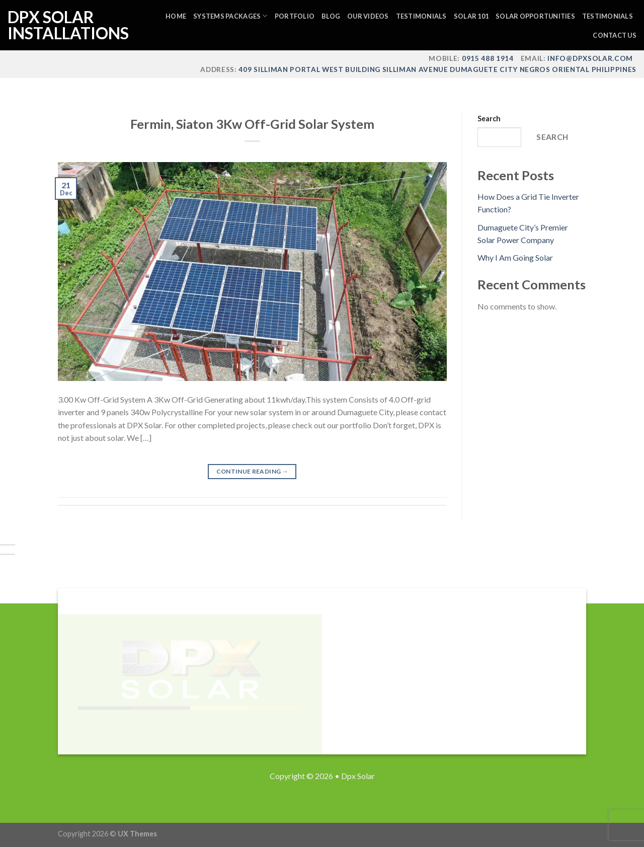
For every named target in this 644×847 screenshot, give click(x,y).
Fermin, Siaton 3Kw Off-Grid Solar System (252, 123)
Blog (330, 16)
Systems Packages (230, 16)
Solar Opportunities (535, 16)
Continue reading (252, 471)
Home (176, 16)
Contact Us (614, 35)
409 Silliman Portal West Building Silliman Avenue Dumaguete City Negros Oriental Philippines (436, 69)
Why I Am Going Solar (515, 257)
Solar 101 (471, 16)
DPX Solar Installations (58, 25)
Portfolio (294, 16)
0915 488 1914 (488, 58)
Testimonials (421, 16)
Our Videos (368, 16)
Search (489, 118)
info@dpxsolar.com (590, 58)
